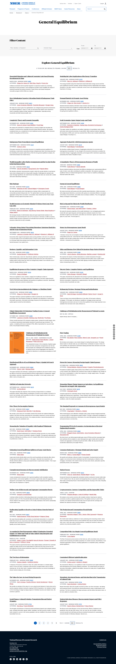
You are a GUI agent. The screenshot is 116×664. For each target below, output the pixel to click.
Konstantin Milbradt (82, 294)
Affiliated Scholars (47, 9)
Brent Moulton (44, 339)
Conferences (35, 9)
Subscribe (63, 3)
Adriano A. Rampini (82, 562)
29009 (28, 492)
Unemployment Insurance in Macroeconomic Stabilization (29, 470)
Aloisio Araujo (71, 208)
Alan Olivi (29, 411)
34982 (29, 81)
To (96, 45)
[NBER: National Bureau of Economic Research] (24, 4)
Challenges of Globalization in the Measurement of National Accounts (82, 311)
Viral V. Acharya (21, 582)
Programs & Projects (23, 9)
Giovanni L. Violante (81, 411)
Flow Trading (64, 333)
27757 (80, 604)
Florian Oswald (86, 454)
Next (61, 623)
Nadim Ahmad (36, 339)
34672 (30, 103)
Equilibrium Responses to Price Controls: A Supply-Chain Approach (31, 269)
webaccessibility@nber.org (18, 651)
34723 (80, 79)
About (78, 9)
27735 (80, 582)
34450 (82, 101)
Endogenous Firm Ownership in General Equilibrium (27, 142)
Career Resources (69, 9)
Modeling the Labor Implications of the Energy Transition (78, 76)
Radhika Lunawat (92, 254)
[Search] (105, 9)
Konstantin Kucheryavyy (95, 125)
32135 (81, 272)
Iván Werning (37, 411)
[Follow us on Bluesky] (17, 659)
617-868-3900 (14, 647)
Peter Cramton (78, 337)
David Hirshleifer (71, 584)
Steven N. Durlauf (22, 125)
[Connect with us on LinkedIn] (14, 659)
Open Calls (78, 3)
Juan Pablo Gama (80, 208)
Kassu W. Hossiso (38, 540)
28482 (81, 534)
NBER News (58, 9)
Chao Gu (69, 474)
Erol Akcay (20, 606)
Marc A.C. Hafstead (72, 81)
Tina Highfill (29, 540)
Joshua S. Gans (21, 146)
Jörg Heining (32, 210)
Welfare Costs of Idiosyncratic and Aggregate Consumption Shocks (31, 490)
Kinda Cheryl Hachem (33, 516)
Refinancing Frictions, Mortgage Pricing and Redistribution (79, 289)
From (84, 45)
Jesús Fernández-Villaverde (24, 105)
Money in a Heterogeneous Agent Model (73, 227)
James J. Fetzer (21, 540)
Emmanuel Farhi (21, 411)
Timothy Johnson (31, 582)
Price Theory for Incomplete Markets (22, 406)
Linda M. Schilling (83, 494)
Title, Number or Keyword (17, 48)
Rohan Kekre (20, 474)
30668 (31, 367)
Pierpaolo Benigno (72, 494)
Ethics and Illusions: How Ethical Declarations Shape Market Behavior (82, 249)
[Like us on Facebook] (23, 659)
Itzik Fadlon (28, 431)
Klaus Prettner (89, 606)
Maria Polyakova (49, 210)
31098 (78, 336)
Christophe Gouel (72, 391)
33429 (31, 208)
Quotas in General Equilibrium (70, 184)
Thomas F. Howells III (50, 540)
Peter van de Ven (38, 341)
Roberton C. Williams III (85, 81)
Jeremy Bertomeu (81, 254)
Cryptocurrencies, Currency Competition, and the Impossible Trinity (82, 490)
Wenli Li (69, 454)
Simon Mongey (71, 274)
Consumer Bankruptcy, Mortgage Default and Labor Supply (79, 450)
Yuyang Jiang (83, 125)
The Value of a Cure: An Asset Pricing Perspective (25, 577)
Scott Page (40, 125)
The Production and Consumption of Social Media (76, 510)
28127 (31, 580)
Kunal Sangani (80, 188)
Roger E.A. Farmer (72, 232)
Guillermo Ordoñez (33, 254)
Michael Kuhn (80, 606)
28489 (31, 560)
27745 (30, 604)
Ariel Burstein (80, 146)
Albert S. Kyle (86, 337)
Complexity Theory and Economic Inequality (24, 120)
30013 (78, 409)
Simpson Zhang (44, 516)
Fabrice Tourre (92, 294)
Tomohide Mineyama (38, 105)
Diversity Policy (101, 645)
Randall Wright (85, 474)
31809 (30, 316)
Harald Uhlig (93, 494)
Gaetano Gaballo (21, 562)
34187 (32, 145)
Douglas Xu (35, 294)
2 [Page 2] (39, 623)
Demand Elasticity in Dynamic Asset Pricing (74, 98)
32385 (78, 252)
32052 (30, 292)
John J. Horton (82, 514)
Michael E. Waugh (82, 274)
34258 (82, 123)
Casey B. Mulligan (22, 274)
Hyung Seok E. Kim (33, 168)
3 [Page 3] (43, 623)
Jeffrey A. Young (25, 542)
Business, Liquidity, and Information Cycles (24, 249)
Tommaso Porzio (37, 431)
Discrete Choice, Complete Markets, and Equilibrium (77, 269)
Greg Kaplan (70, 411)
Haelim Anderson (21, 516)
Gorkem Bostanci (22, 254)
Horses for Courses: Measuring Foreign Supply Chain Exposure (80, 362)
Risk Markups (14, 184)
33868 (78, 165)
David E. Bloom (71, 606)
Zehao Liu (26, 83)
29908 (28, 452)
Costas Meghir (76, 454)
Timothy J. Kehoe (91, 208)
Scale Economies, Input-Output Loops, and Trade (76, 120)
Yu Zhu (93, 474)
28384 (80, 560)
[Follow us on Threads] (20, 659)
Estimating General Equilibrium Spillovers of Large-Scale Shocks (30, 450)
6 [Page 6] (56, 623)
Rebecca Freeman (82, 367)
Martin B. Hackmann (22, 210)
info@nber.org (14, 649)
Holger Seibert (13, 212)
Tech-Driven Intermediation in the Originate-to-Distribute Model (30, 289)
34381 (31, 123)
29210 (82, 472)
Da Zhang (48, 317)
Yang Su (38, 83)
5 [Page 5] (52, 623)
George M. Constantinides (24, 494)
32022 (80, 292)
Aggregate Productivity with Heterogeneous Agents (76, 142)
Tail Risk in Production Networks (20, 384)
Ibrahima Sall (101, 254)
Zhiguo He (20, 83)
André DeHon (80, 433)
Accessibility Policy (100, 643)
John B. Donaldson (22, 168)
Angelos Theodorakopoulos (96, 367)
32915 (32, 232)
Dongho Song (49, 105)
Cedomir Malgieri (32, 188)
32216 (29, 272)
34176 (80, 145)
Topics (27, 12)
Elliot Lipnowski (91, 514)
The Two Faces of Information (19, 557)
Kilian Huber (20, 454)
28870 (27, 514)
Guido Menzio (71, 166)
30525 (81, 365)
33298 (81, 206)
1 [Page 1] (35, 623)
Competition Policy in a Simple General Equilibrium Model (79, 531)
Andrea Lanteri (71, 562)
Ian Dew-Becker (21, 389)
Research (12, 9)
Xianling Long (33, 317)
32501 (27, 252)
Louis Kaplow (71, 536)
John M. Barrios (71, 254)
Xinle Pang (33, 83)
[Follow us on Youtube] (27, 659)
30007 (27, 429)
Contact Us (13, 643)
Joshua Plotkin (82, 584)
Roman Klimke (40, 210)
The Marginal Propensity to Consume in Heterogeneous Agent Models (82, 406)
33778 (27, 186)
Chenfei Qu (41, 317)
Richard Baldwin (71, 367)
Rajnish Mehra (44, 168)
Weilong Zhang (30, 369)
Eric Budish (70, 337)
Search (89, 8)
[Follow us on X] (11, 659)
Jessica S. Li (85, 103)
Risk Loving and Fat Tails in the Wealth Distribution (76, 204)
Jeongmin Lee (95, 337)
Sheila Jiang (26, 294)
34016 (28, 167)
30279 (78, 389)
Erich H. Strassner (14, 542)
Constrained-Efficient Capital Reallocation (73, 557)
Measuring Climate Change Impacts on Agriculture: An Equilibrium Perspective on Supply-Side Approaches (81, 385)
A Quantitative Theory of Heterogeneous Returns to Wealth (79, 162)
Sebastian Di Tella (22, 188)
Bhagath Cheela (71, 433)
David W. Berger (71, 294)
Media (70, 3)
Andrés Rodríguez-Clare (66, 126)
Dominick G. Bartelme (73, 125)
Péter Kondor (77, 103)
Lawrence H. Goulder (23, 234)
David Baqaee (71, 146)
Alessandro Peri (64, 434)
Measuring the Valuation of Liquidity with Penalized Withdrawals (30, 426)
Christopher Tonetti (43, 188)
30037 (27, 409)
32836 (80, 230)
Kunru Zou (45, 83)
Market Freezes (65, 470)
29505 (31, 472)
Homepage (102, 640)
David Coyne (20, 431)
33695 (78, 186)
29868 (79, 452)
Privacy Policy (101, 647)
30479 (32, 387)
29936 (78, 431)
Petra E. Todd (20, 369)
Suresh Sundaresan (42, 582)
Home (11, 12)
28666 (78, 512)
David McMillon (31, 125)
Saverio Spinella (80, 166)
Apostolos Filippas (72, 514)
